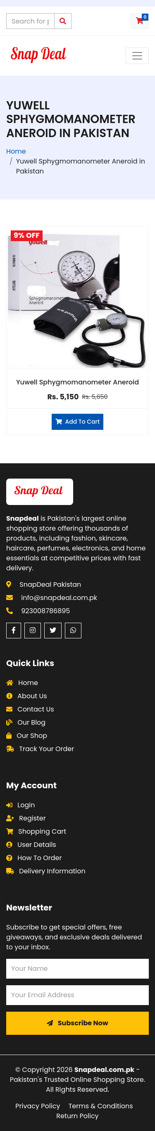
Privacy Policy (37, 1106)
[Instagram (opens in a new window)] (32, 630)
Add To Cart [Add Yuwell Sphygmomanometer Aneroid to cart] (77, 421)
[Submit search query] (63, 21)
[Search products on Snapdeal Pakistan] (30, 21)
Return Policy (77, 1116)
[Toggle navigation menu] (137, 55)
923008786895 (45, 611)
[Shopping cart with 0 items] (140, 21)
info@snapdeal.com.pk (59, 597)
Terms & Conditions (101, 1106)
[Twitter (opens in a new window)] (53, 630)
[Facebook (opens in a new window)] (13, 630)
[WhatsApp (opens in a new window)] (73, 630)
